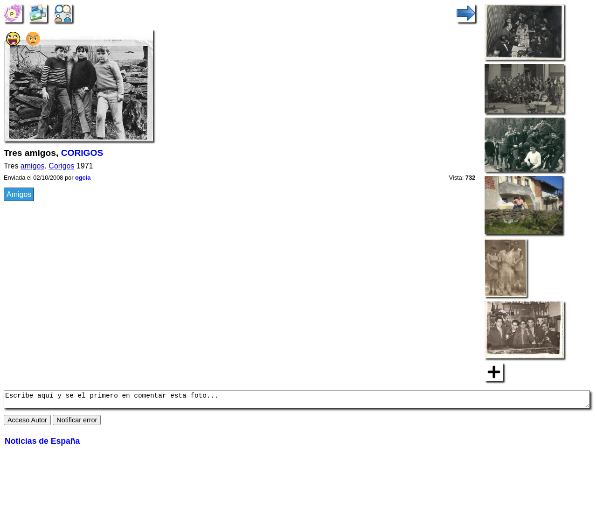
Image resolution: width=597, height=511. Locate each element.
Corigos (61, 166)
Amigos (19, 194)
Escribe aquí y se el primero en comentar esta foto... (297, 401)
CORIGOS (82, 153)
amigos (33, 166)
